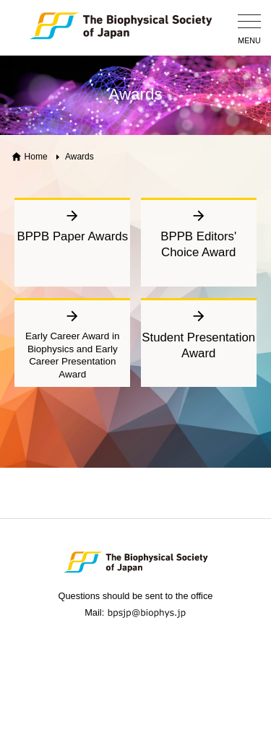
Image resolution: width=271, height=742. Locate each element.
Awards (79, 157)
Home (36, 157)
